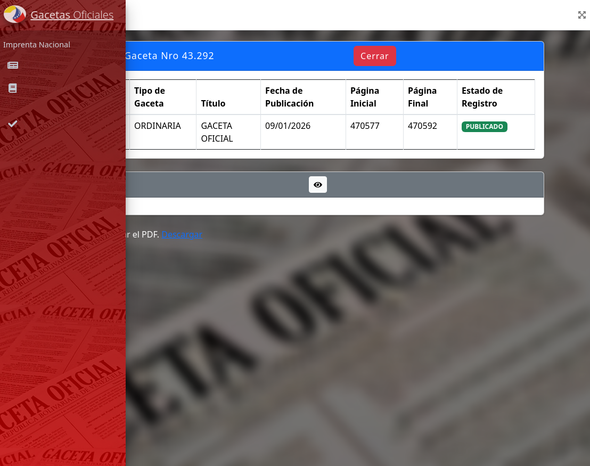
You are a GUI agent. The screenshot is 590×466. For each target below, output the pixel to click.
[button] (582, 15)
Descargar (286, 234)
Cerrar (441, 56)
